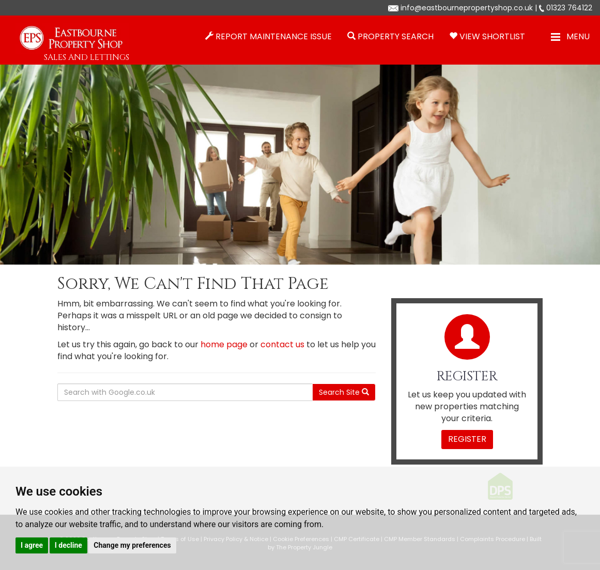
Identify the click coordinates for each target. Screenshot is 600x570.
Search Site (344, 392)
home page (224, 344)
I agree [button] (32, 545)
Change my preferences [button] (132, 545)
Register (467, 439)
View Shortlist (492, 36)
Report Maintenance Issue (274, 36)
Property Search (396, 36)
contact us (282, 344)
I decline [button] (68, 545)
